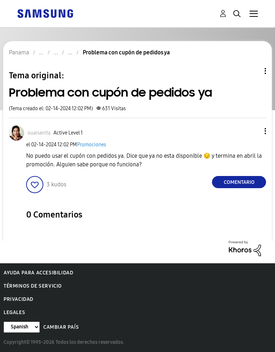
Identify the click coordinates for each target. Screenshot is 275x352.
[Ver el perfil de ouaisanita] (39, 133)
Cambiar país (61, 327)
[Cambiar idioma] (22, 327)
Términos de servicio (33, 286)
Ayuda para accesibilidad (38, 273)
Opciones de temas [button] (253, 71)
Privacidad (18, 299)
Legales (14, 312)
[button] (253, 131)
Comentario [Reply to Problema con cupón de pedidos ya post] (239, 182)
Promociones (91, 145)
